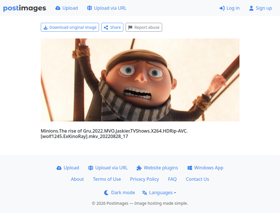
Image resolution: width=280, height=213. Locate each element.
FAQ (172, 179)
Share (112, 27)
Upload (66, 8)
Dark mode (119, 192)
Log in (229, 8)
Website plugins (157, 168)
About (77, 179)
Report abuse (143, 27)
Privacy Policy (144, 179)
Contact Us (197, 179)
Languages (157, 192)
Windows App (205, 168)
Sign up (260, 8)
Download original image (70, 27)
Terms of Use (107, 179)
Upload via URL (106, 8)
